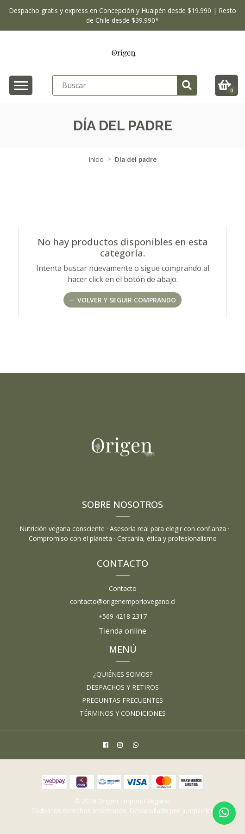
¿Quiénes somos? (122, 674)
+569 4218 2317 (122, 616)
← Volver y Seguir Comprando (122, 299)
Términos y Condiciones (123, 713)
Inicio (96, 159)
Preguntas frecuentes (122, 700)
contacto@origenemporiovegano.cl (123, 601)
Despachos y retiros (122, 687)
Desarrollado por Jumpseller (171, 810)
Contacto (123, 588)
